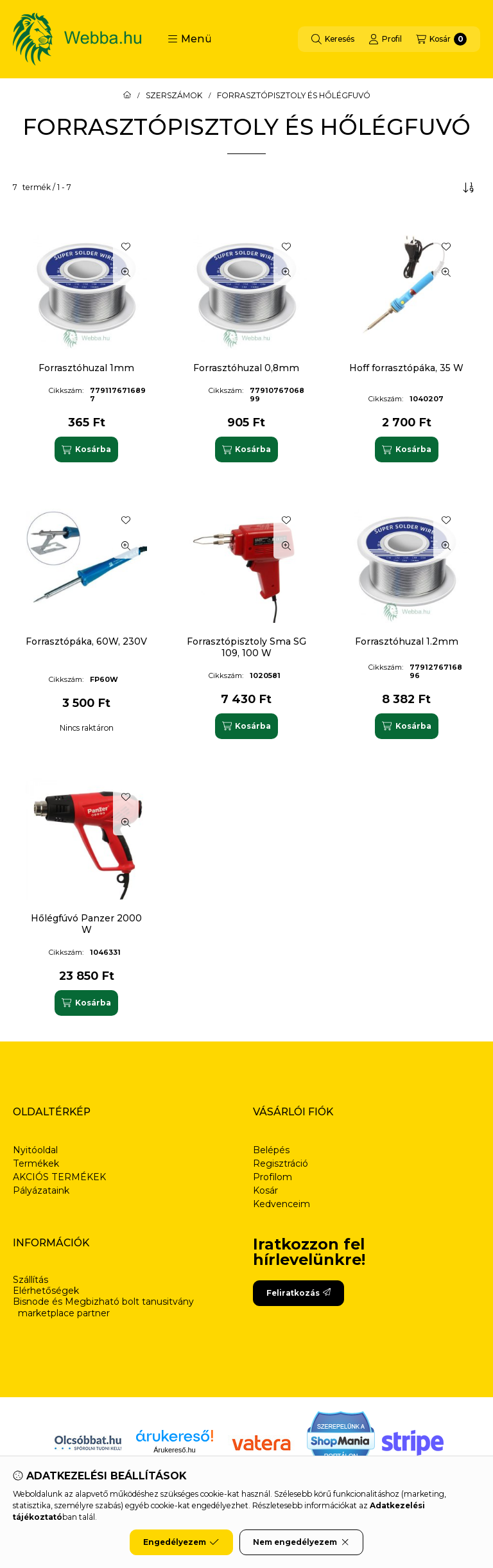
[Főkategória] (127, 95)
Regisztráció (280, 1163)
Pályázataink (41, 1190)
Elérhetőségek (46, 1290)
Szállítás (30, 1280)
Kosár (265, 1190)
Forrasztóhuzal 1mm (86, 368)
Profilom (272, 1177)
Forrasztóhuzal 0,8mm (246, 368)
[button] (189, 39)
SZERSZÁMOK (174, 95)
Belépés (271, 1150)
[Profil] (385, 39)
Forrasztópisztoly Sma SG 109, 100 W (246, 647)
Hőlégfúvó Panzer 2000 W (86, 924)
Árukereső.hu (174, 1450)
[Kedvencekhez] (126, 246)
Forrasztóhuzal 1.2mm (406, 641)
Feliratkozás (298, 1293)
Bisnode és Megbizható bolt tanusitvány (103, 1301)
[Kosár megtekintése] (441, 39)
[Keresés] (333, 39)
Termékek (36, 1163)
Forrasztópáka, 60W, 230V (86, 641)
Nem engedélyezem (301, 1542)
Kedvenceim (281, 1204)
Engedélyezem (181, 1542)
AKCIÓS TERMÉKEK (59, 1177)
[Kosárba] (86, 449)
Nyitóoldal (35, 1150)
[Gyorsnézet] (126, 272)
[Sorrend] (468, 187)
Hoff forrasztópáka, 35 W (406, 368)
